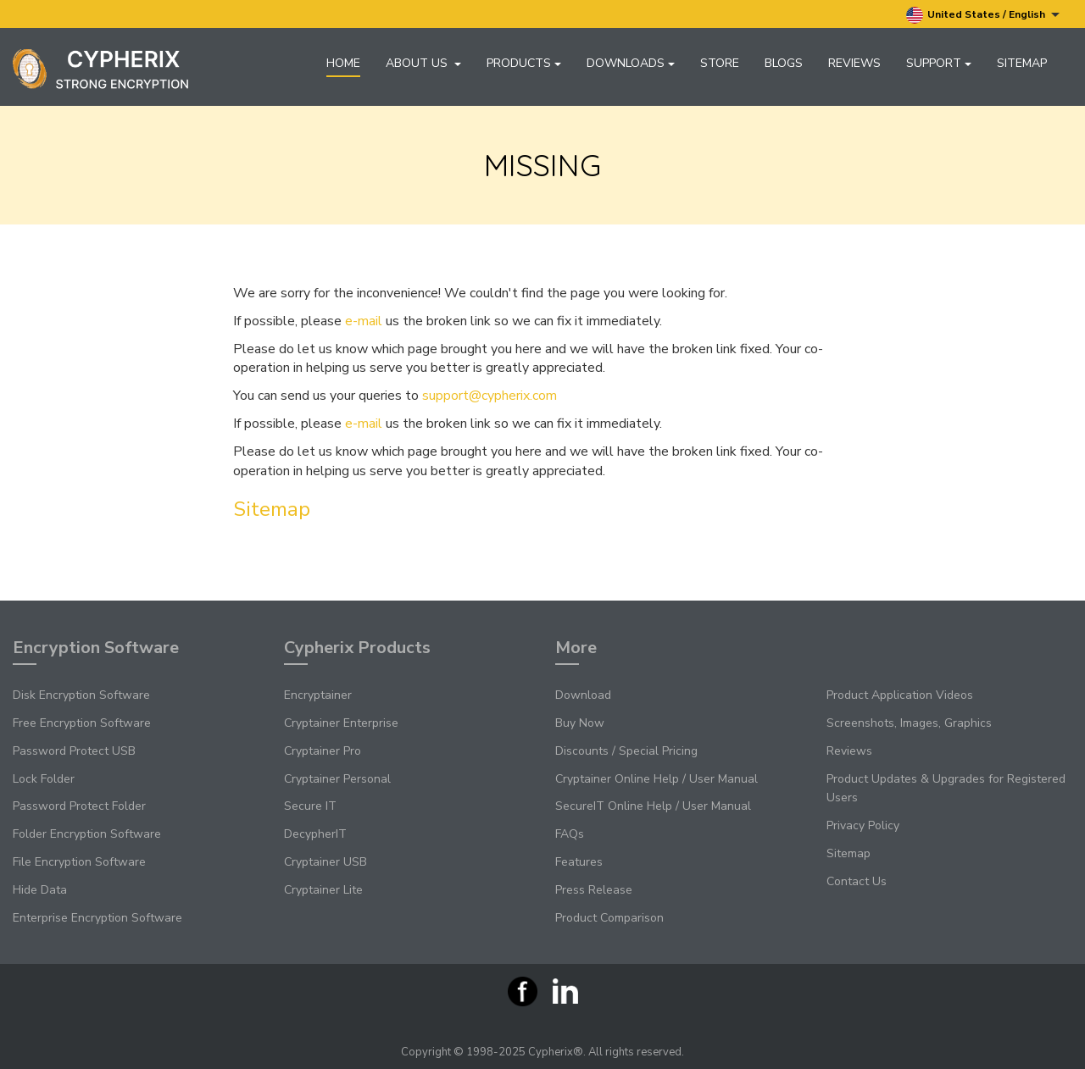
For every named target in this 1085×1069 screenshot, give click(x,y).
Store (719, 63)
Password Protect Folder (79, 806)
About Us (423, 63)
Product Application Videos (899, 695)
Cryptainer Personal (337, 779)
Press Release (593, 890)
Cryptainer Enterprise (341, 723)
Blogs (784, 63)
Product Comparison (609, 918)
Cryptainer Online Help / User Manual (656, 779)
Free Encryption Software (82, 723)
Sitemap (1022, 63)
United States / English (983, 15)
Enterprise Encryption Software (97, 918)
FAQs (569, 834)
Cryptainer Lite (323, 890)
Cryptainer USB (325, 862)
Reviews (854, 63)
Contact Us (856, 881)
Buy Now (579, 723)
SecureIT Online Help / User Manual (653, 806)
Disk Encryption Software (81, 695)
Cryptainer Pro (322, 751)
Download (583, 695)
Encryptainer (318, 695)
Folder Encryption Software (87, 834)
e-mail (363, 321)
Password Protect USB (74, 751)
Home (343, 63)
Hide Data (40, 890)
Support (938, 63)
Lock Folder (44, 779)
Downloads (631, 63)
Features (579, 862)
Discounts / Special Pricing (626, 751)
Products (524, 63)
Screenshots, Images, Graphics (909, 723)
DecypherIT (315, 834)
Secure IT (310, 806)
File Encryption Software (79, 862)
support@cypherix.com (489, 395)
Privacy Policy (862, 825)
